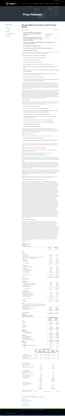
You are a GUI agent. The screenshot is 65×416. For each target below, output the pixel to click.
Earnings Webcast (47, 36)
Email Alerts (8, 36)
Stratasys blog (45, 170)
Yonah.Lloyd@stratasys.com (27, 402)
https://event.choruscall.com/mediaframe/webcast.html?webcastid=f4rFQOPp (35, 156)
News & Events (29, 3)
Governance (57, 3)
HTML (55, 39)
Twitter (49, 170)
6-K (45, 39)
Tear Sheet (30, 410)
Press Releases (8, 30)
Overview (24, 3)
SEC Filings (51, 3)
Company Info (35, 3)
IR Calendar (7, 32)
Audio (57, 36)
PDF (58, 39)
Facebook (56, 170)
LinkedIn (52, 170)
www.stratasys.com (37, 170)
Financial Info (41, 3)
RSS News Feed (42, 410)
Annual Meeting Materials (10, 34)
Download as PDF (56, 30)
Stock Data (46, 3)
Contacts (36, 410)
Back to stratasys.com (56, 0)
